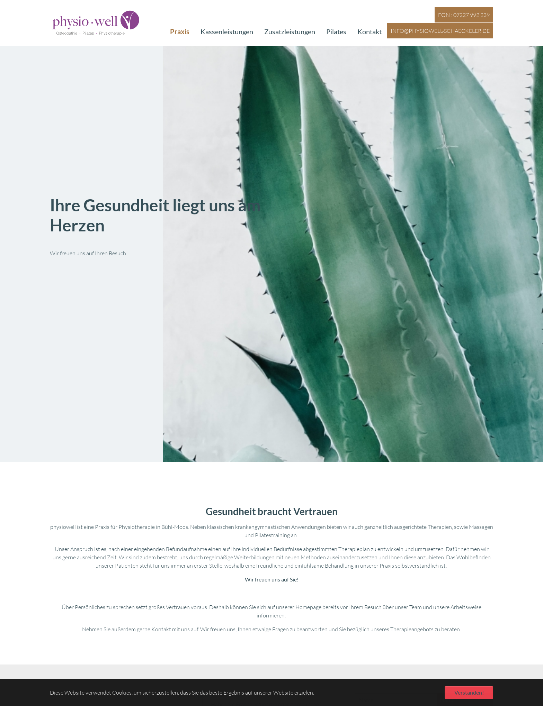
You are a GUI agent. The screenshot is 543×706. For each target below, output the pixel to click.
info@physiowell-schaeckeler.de (440, 28)
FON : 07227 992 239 (464, 12)
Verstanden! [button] (469, 692)
